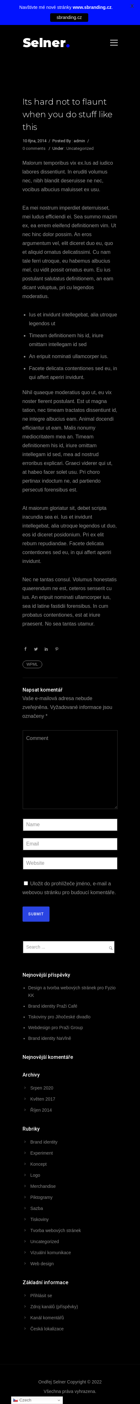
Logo (35, 1175)
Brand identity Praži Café (52, 1006)
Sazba (36, 1208)
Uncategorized (80, 148)
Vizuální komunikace (50, 1252)
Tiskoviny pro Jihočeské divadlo (59, 1016)
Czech (22, 1400)
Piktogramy (41, 1197)
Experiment (41, 1153)
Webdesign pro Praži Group (55, 1027)
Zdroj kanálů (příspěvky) (54, 1306)
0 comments (34, 148)
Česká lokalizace (47, 1328)
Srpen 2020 (41, 1087)
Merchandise (43, 1186)
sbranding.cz (69, 17)
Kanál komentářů (47, 1317)
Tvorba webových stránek (55, 1230)
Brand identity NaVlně (49, 1038)
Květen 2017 (43, 1099)
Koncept (38, 1164)
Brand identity (44, 1142)
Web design (42, 1263)
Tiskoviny (39, 1219)
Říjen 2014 (41, 1110)
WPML (32, 664)
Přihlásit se (41, 1295)
